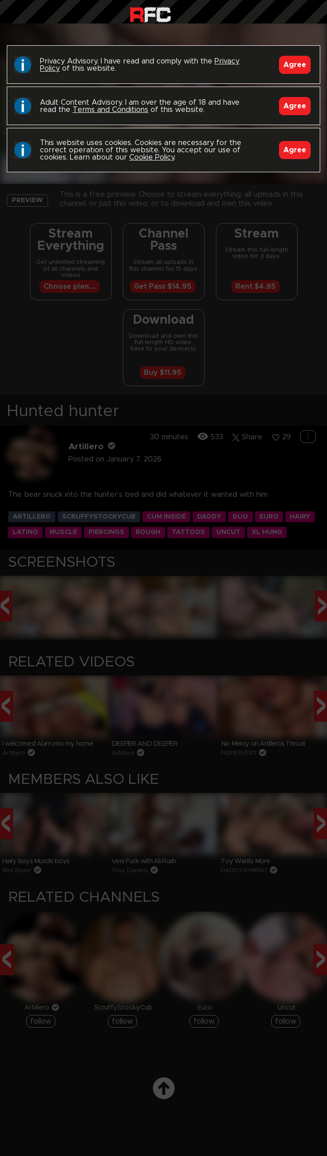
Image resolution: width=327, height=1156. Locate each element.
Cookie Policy (151, 157)
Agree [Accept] (294, 64)
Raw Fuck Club (150, 14)
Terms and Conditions (110, 109)
